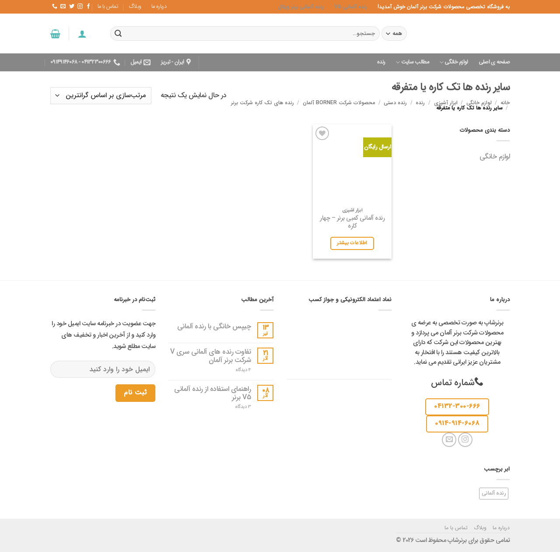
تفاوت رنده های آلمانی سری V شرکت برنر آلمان (210, 356)
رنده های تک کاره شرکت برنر (262, 102)
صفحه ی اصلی (494, 62)
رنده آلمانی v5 (350, 7)
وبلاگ (135, 6)
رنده (381, 62)
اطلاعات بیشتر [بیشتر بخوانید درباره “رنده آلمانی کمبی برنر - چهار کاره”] (352, 243)
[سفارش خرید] (100, 95)
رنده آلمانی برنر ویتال (301, 7)
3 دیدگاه (236, 407)
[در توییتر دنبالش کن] (71, 7)
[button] (81, 33)
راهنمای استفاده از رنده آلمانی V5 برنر (212, 393)
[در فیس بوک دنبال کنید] (88, 7)
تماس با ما (108, 6)
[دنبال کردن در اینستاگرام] (79, 7)
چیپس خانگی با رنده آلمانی (214, 326)
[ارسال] (118, 33)
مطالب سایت (412, 62)
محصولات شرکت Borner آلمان (339, 102)
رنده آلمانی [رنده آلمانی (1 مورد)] (494, 493)
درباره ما (158, 6)
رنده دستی (395, 102)
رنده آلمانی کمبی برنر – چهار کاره (352, 222)
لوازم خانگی (453, 62)
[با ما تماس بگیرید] (54, 7)
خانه (505, 102)
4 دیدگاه (237, 370)
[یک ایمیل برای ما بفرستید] (63, 7)
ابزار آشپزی (446, 102)
